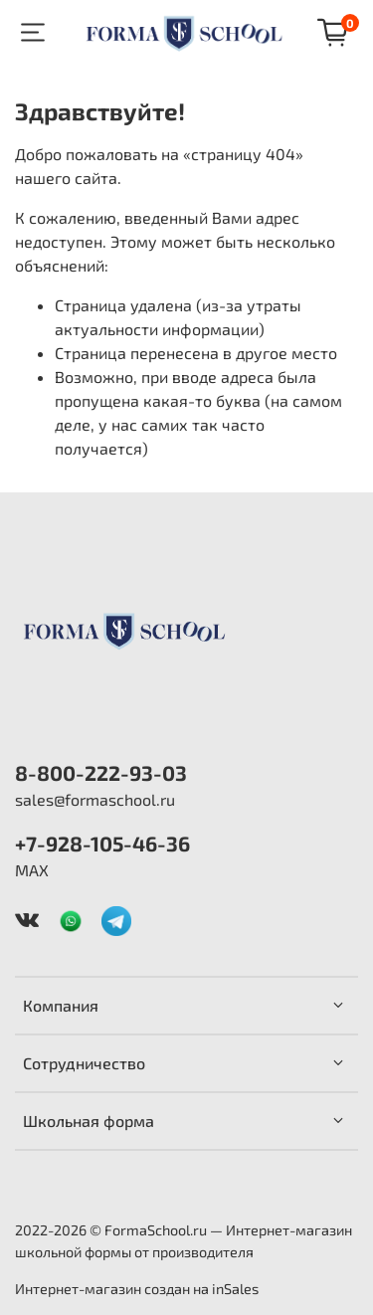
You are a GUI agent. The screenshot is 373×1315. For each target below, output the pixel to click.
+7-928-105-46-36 (102, 843)
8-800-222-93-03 (101, 772)
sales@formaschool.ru (95, 799)
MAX (32, 869)
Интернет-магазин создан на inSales (137, 1288)
